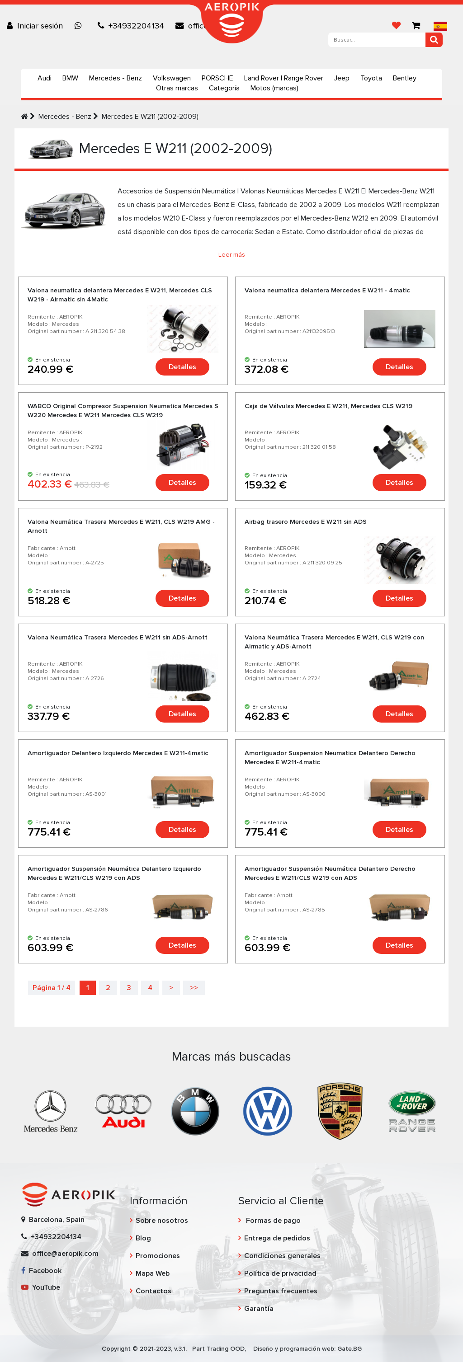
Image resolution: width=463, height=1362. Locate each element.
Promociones (158, 1255)
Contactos (153, 1291)
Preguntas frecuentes (280, 1291)
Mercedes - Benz (115, 78)
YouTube (40, 1287)
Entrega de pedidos (277, 1238)
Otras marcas (177, 88)
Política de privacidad (280, 1273)
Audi (45, 78)
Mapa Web (153, 1273)
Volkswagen (172, 78)
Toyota (371, 78)
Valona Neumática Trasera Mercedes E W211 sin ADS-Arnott (118, 637)
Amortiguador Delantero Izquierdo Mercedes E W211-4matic (118, 753)
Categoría (224, 88)
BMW (70, 78)
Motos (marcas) (274, 88)
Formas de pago (272, 1220)
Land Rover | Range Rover (283, 78)
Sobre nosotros (162, 1220)
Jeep (342, 78)
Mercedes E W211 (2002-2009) (150, 116)
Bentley (404, 78)
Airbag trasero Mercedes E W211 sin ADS (306, 522)
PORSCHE (217, 78)
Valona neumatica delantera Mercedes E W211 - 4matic (327, 290)
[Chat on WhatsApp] (80, 26)
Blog (143, 1238)
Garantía (259, 1308)
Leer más (231, 254)
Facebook (41, 1270)
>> (194, 987)
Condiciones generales (282, 1255)
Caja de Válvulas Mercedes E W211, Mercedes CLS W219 (328, 406)
